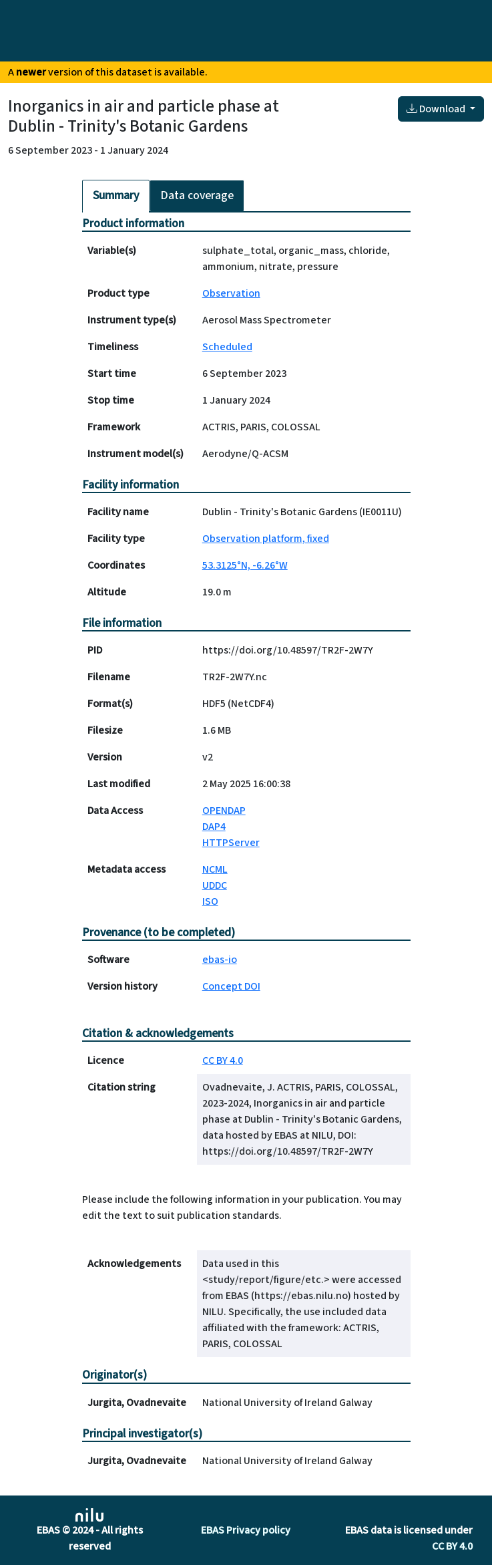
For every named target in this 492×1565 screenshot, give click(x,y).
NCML (215, 869)
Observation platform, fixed (265, 538)
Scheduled (227, 346)
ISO (210, 901)
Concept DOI (231, 986)
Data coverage (197, 195)
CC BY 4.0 (222, 1060)
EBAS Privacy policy (245, 1530)
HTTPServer (231, 842)
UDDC (214, 885)
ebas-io (219, 959)
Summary (116, 195)
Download (437, 109)
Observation (231, 293)
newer (31, 72)
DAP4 (214, 826)
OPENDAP (224, 810)
